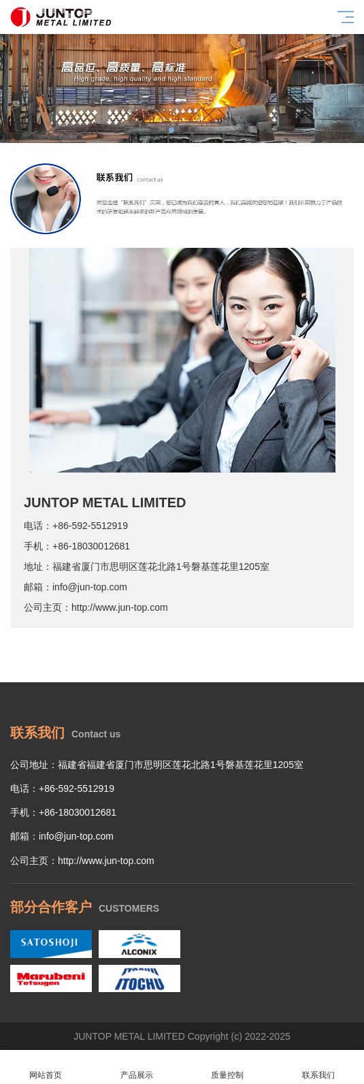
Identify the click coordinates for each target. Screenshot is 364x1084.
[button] (171, 130)
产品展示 (136, 1067)
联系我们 (318, 1067)
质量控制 (228, 1067)
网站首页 (45, 1067)
